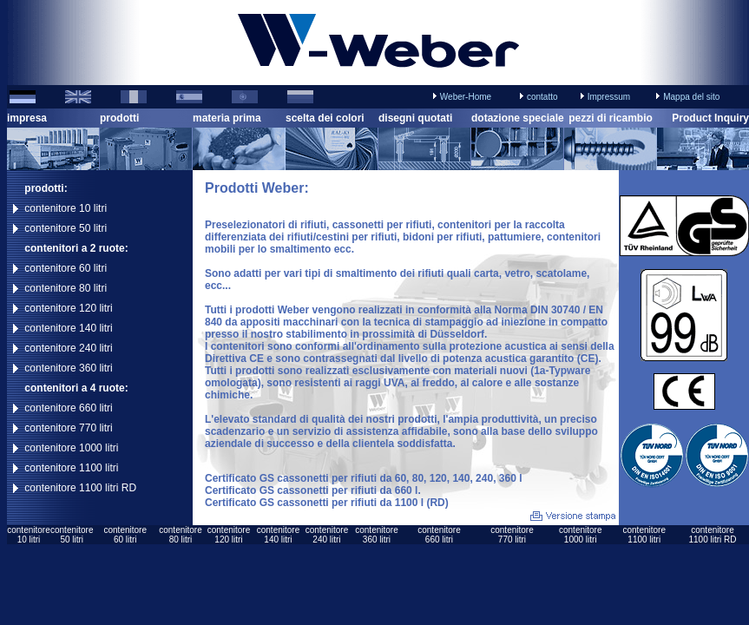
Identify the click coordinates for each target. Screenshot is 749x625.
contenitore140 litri (278, 534)
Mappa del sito (691, 97)
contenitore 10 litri (65, 208)
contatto (542, 97)
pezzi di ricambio (610, 118)
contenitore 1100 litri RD (80, 488)
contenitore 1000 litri (71, 448)
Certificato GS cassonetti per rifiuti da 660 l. (313, 490)
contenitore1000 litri (580, 534)
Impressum (609, 97)
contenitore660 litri (438, 534)
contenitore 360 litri (68, 368)
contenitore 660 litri (68, 408)
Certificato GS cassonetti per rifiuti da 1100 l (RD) (327, 503)
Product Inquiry (710, 118)
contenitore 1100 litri (71, 468)
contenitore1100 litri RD (712, 534)
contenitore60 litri (124, 534)
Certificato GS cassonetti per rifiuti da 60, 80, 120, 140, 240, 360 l (363, 478)
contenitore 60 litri (65, 268)
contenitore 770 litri (68, 428)
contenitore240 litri (327, 534)
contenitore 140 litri (68, 328)
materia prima (227, 118)
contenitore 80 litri (65, 288)
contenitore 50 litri (65, 228)
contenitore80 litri (180, 534)
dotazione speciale (517, 118)
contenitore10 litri (28, 534)
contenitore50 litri (71, 534)
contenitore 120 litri (68, 308)
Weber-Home (465, 97)
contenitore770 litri (511, 534)
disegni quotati (415, 118)
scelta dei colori (325, 118)
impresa (27, 118)
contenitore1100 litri (644, 534)
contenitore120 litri (228, 534)
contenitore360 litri (376, 534)
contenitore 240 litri (68, 348)
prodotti (119, 118)
